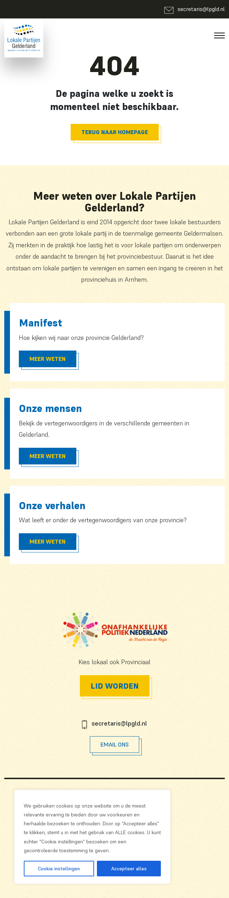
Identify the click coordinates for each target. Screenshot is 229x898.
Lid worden (115, 686)
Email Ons (114, 744)
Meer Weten (47, 358)
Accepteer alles (129, 868)
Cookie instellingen (59, 868)
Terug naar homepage (114, 132)
